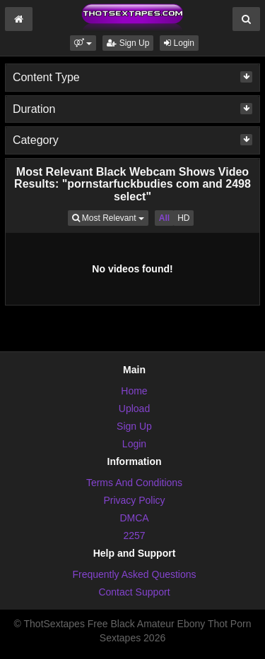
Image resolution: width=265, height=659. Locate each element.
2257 (134, 535)
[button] (83, 43)
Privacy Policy (134, 500)
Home (134, 391)
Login (179, 43)
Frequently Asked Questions (134, 574)
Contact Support (134, 592)
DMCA (133, 518)
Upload (134, 408)
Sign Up (128, 43)
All (164, 218)
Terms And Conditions (134, 482)
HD (183, 218)
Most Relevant (110, 217)
